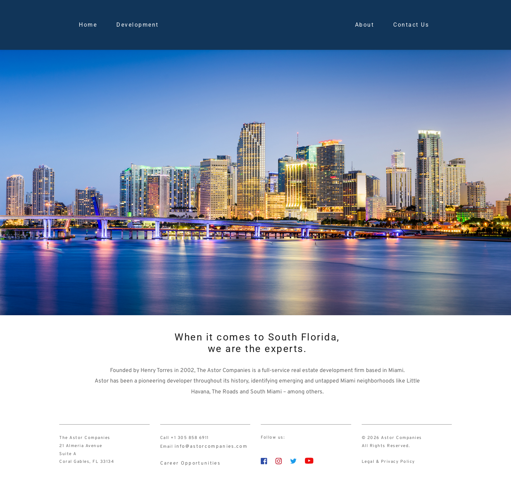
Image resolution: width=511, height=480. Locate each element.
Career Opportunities (185, 462)
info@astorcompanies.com (206, 446)
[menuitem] (88, 25)
